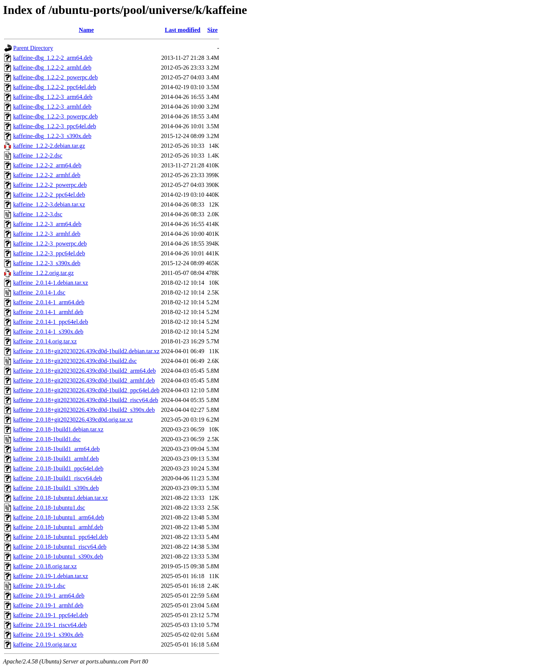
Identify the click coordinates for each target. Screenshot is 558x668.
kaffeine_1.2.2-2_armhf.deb (46, 175)
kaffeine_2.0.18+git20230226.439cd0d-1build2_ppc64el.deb (86, 390)
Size (212, 30)
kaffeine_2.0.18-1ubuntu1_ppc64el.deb (60, 537)
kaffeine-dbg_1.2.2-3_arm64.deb (52, 97)
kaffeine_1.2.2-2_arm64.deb (47, 165)
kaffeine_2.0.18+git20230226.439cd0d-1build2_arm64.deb (84, 370)
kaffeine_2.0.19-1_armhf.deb (48, 605)
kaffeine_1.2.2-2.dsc (37, 155)
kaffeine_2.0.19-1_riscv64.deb (50, 625)
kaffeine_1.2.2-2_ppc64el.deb (49, 194)
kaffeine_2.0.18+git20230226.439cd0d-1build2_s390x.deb (84, 410)
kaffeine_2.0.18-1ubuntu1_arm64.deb (58, 517)
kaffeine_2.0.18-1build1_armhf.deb (56, 458)
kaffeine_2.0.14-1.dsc (39, 292)
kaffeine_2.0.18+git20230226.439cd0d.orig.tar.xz (73, 419)
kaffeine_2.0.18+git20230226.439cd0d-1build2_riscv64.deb (85, 400)
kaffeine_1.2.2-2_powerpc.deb (50, 185)
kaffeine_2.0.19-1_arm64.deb (48, 595)
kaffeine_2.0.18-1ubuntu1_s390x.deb (58, 556)
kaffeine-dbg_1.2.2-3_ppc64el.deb (54, 126)
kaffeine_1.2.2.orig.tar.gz (43, 273)
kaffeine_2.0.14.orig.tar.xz (45, 341)
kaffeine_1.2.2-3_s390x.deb (46, 263)
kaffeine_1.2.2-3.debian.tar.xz (49, 204)
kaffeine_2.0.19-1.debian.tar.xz (50, 576)
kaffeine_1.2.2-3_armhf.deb (46, 234)
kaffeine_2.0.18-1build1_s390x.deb (56, 488)
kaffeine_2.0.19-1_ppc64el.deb (50, 615)
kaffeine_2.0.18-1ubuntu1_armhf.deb (58, 527)
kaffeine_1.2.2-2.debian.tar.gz (49, 146)
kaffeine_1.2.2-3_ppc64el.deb (49, 253)
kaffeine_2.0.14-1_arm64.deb (48, 302)
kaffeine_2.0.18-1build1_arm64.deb (56, 449)
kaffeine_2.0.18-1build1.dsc (47, 439)
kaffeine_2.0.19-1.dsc (39, 586)
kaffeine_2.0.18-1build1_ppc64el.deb (58, 468)
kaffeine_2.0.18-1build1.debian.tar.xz (58, 429)
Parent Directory (33, 48)
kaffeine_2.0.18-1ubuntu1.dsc (49, 507)
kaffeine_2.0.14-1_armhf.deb (48, 312)
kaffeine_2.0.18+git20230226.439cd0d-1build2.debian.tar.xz (86, 351)
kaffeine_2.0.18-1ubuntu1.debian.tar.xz (60, 498)
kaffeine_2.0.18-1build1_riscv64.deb (57, 478)
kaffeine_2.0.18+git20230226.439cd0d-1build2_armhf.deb (84, 380)
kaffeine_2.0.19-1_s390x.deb (48, 635)
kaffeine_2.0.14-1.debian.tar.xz (50, 282)
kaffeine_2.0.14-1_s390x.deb (48, 331)
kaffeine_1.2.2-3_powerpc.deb (50, 243)
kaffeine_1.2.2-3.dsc (37, 214)
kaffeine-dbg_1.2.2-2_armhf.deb (52, 67)
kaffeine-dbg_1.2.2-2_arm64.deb (52, 58)
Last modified (182, 30)
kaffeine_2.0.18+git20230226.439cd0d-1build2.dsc (75, 361)
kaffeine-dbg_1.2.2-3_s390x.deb (52, 136)
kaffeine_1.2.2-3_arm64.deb (47, 224)
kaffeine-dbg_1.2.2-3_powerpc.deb (55, 116)
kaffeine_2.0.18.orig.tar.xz (45, 566)
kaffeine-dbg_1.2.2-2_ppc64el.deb (54, 87)
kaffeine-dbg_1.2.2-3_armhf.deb (52, 106)
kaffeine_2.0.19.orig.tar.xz (45, 644)
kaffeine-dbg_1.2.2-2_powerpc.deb (55, 77)
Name (86, 30)
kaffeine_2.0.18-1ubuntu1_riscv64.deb (59, 547)
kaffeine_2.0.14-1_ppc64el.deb (50, 322)
